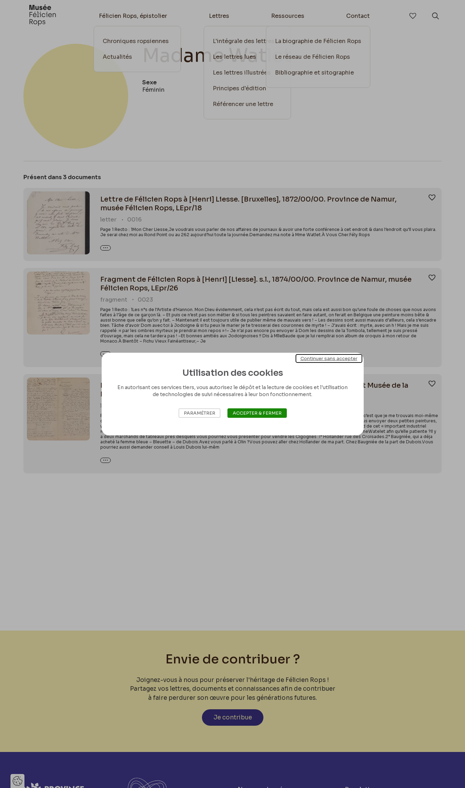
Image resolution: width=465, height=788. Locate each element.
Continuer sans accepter (328, 358)
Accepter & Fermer (257, 413)
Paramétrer (199, 413)
